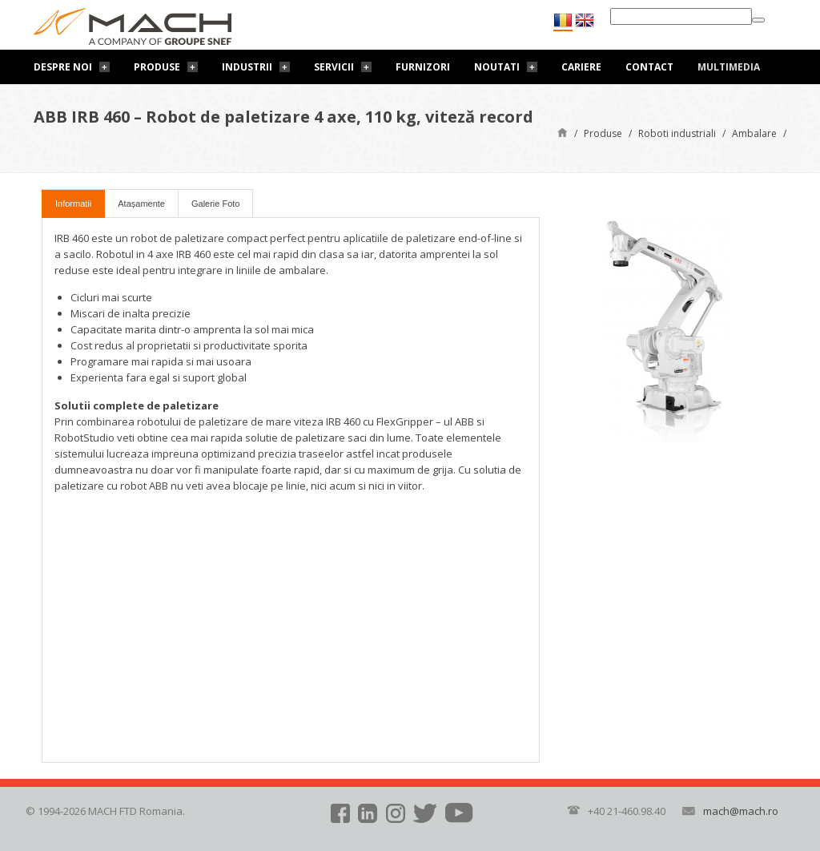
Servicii (334, 67)
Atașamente (141, 203)
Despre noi (63, 67)
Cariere (581, 67)
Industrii (247, 67)
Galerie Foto (215, 203)
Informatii (73, 203)
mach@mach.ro (740, 811)
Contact (649, 67)
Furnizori (423, 67)
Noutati (497, 67)
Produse (157, 67)
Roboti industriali (677, 133)
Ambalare (754, 133)
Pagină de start (562, 132)
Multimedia (728, 67)
